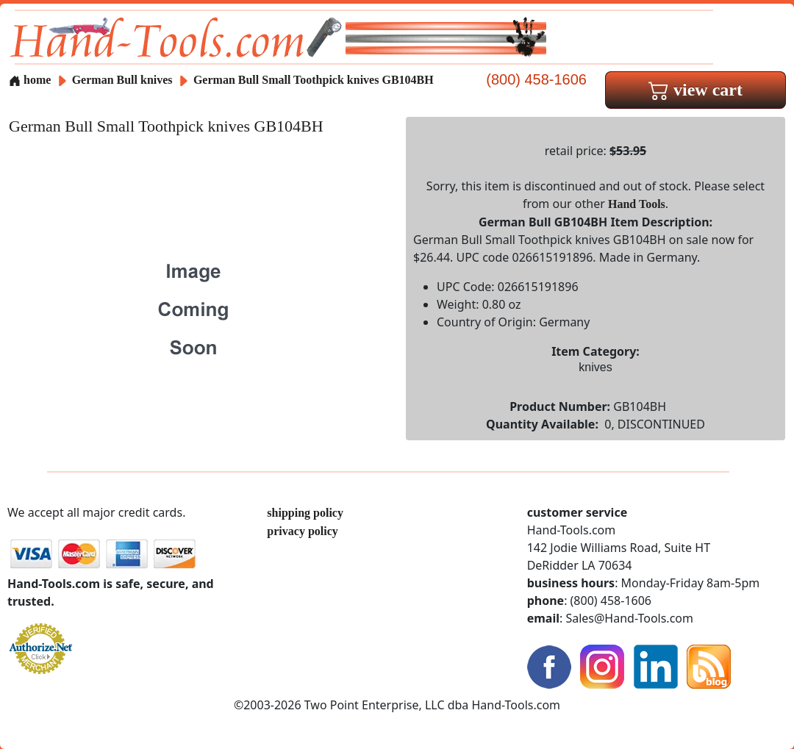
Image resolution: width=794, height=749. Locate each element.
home (30, 80)
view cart (695, 89)
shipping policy (305, 512)
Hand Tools (636, 204)
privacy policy (302, 531)
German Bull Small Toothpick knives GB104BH (313, 80)
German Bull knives (122, 80)
